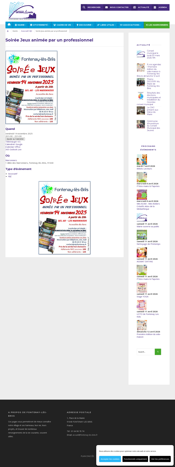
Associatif (25, 28)
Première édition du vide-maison (149, 332)
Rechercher (90, 7)
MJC (30, 28)
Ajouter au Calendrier (15, 136)
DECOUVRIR (84, 22)
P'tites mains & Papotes (148, 183)
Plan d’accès (87, 453)
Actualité (140, 7)
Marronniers (11, 157)
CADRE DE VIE (62, 22)
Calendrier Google (13, 141)
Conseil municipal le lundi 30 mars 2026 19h (153, 51)
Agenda (159, 7)
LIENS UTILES (105, 22)
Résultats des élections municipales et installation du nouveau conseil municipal (149, 96)
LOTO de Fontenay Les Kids (148, 312)
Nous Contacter (116, 7)
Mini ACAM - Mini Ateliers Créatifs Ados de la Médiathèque (148, 203)
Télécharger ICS (13, 138)
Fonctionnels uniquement (135, 459)
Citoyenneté (39, 22)
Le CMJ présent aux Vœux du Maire (152, 108)
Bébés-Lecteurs (144, 165)
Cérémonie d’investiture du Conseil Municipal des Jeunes (153, 123)
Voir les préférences (160, 459)
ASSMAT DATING (145, 258)
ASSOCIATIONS (129, 22)
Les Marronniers (157, 22)
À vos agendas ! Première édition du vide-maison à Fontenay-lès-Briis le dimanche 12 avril (149, 68)
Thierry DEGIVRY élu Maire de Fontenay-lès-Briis (153, 81)
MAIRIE (19, 22)
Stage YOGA (142, 293)
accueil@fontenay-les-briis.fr (85, 432)
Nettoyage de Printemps (148, 241)
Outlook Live (15, 146)
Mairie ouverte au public (148, 223)
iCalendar (9, 144)
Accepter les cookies (110, 459)
